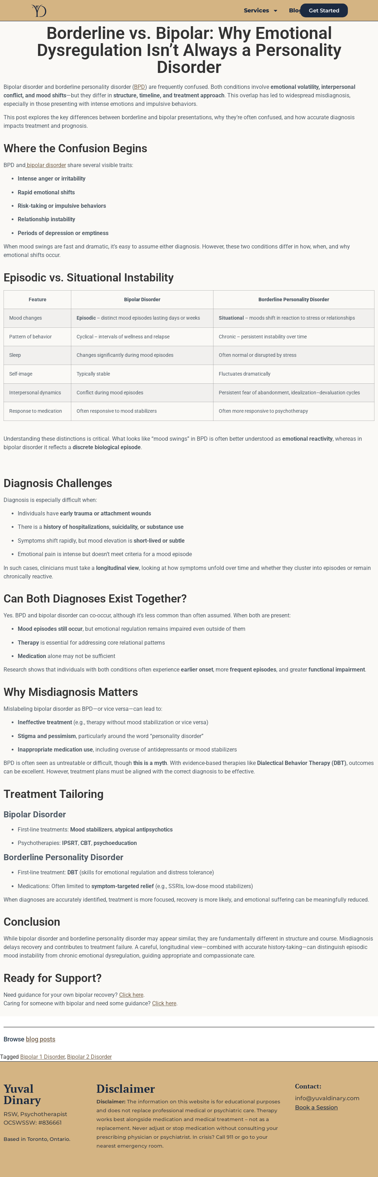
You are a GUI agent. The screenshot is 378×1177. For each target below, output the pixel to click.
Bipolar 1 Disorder (42, 1056)
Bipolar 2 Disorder (89, 1056)
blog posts (40, 1039)
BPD (139, 87)
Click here (131, 995)
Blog (296, 10)
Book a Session (316, 1107)
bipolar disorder (46, 165)
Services (261, 10)
